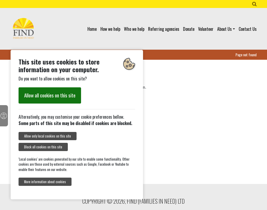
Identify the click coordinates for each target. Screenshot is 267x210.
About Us (224, 29)
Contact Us (248, 29)
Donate (188, 29)
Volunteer (205, 29)
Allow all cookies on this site (49, 95)
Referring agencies (163, 29)
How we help (110, 29)
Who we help (134, 29)
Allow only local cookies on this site (47, 136)
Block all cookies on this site (43, 146)
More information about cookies (45, 181)
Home (92, 29)
